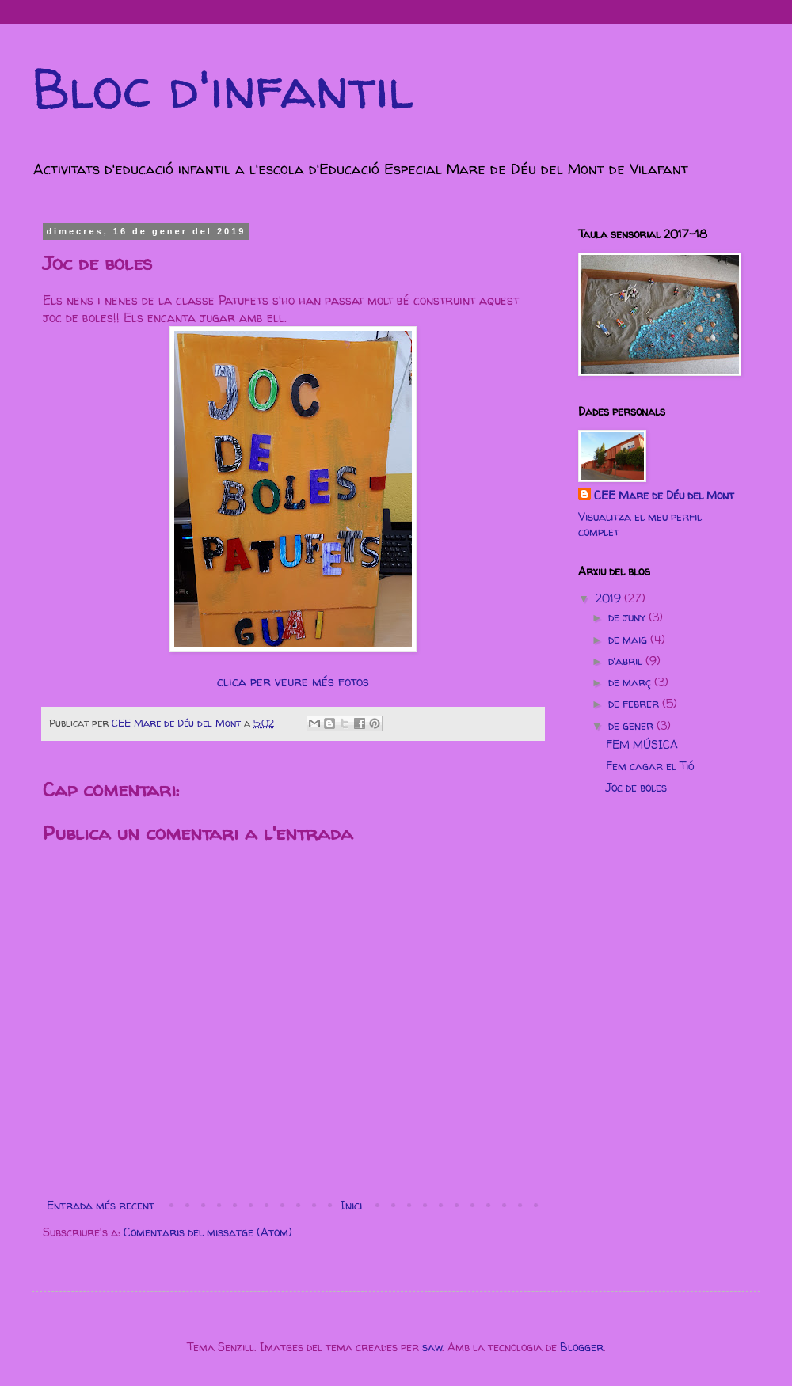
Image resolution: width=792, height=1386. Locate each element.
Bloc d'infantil (222, 88)
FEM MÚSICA (642, 744)
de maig (629, 639)
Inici (351, 1205)
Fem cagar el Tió (650, 765)
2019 (610, 598)
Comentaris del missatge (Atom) (208, 1232)
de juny (628, 617)
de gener (632, 725)
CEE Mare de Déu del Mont (664, 495)
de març (631, 681)
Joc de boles (636, 787)
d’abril (626, 660)
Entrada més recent (100, 1205)
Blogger (582, 1346)
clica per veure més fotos (293, 682)
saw (432, 1346)
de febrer (635, 703)
